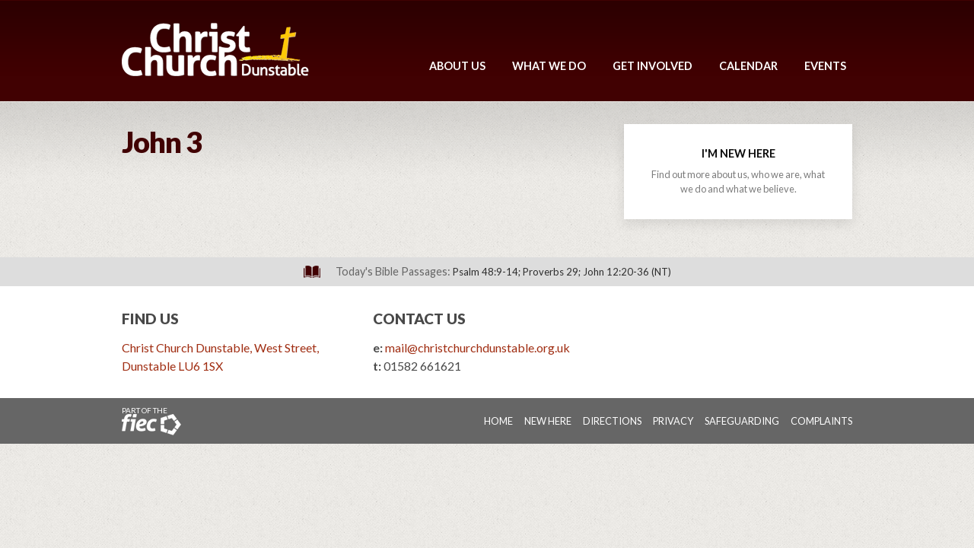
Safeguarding (742, 421)
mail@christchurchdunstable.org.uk (477, 347)
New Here (547, 421)
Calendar (748, 65)
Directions (612, 421)
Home (498, 421)
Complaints (821, 421)
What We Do (549, 65)
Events (825, 65)
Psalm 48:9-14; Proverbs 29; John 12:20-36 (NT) (562, 272)
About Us (457, 65)
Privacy (673, 421)
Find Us (150, 318)
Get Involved (652, 65)
